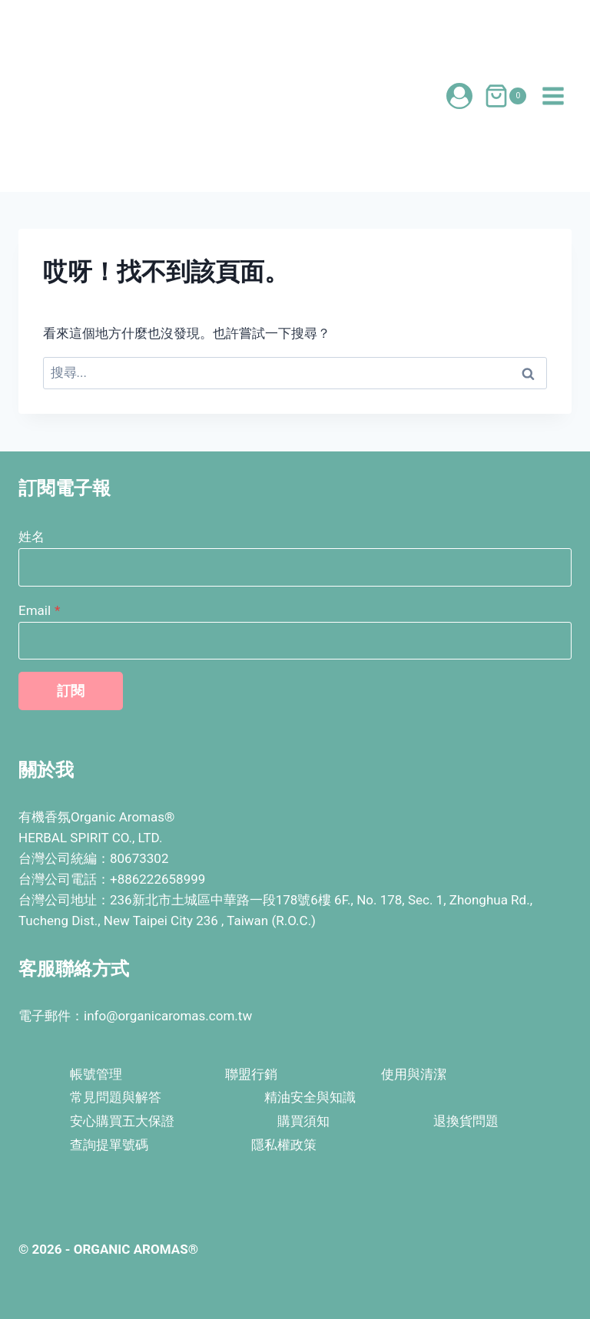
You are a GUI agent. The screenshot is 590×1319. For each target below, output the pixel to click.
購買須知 (303, 1121)
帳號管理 (96, 1074)
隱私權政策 (284, 1144)
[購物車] (505, 96)
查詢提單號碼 (109, 1144)
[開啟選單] (553, 95)
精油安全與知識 (310, 1097)
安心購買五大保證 (122, 1121)
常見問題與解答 (115, 1097)
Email (39, 610)
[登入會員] (459, 96)
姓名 (31, 536)
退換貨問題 (466, 1121)
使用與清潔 (413, 1074)
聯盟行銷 (251, 1074)
